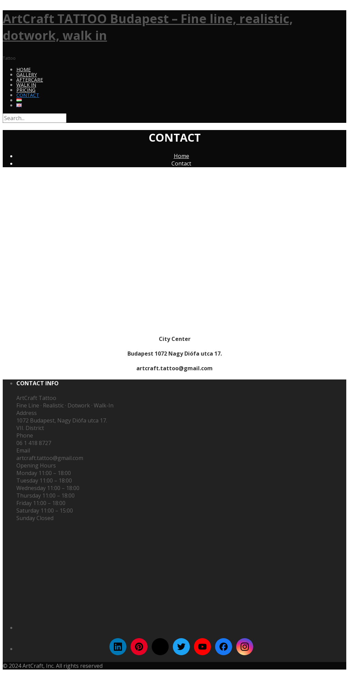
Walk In (26, 85)
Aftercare (29, 79)
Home (23, 69)
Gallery (26, 74)
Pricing (25, 90)
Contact (27, 95)
